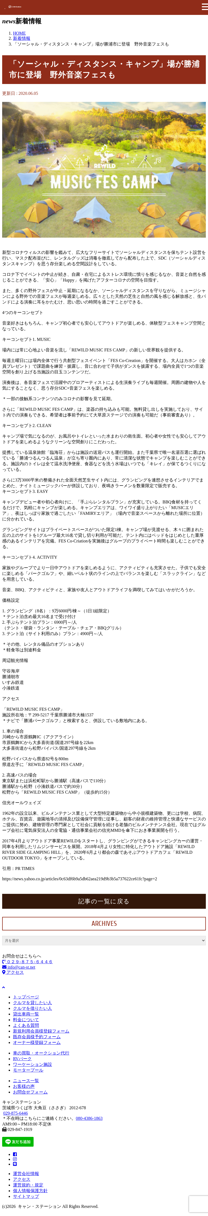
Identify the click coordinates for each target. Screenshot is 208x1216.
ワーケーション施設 (32, 1064)
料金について (26, 1019)
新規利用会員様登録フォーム (41, 1031)
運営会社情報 (26, 1173)
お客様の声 (24, 1086)
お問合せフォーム (30, 1092)
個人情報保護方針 (30, 1190)
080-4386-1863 (89, 1118)
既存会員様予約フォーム (37, 1036)
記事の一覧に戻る (104, 901)
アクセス (13, 972)
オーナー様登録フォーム (37, 1042)
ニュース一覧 (26, 1080)
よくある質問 (26, 1025)
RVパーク (22, 1058)
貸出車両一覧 (26, 1014)
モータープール (28, 1070)
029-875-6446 (15, 1113)
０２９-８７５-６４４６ (27, 961)
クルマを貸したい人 (32, 1002)
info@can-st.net (18, 967)
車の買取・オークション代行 (41, 1053)
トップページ (26, 997)
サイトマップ (26, 1196)
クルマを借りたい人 (32, 1008)
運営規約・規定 (28, 1185)
